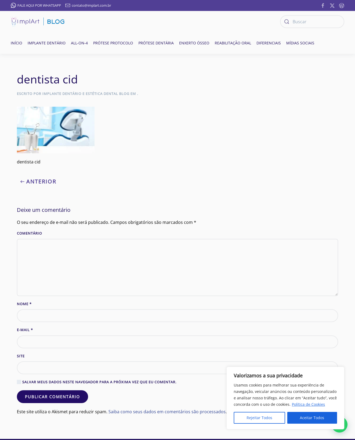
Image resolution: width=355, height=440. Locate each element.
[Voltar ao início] (37, 21)
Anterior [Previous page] (38, 181)
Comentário (29, 233)
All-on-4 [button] (79, 42)
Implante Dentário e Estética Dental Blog (85, 93)
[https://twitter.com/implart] (332, 5)
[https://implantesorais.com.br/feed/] (341, 5)
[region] (285, 398)
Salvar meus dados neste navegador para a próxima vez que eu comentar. (96, 382)
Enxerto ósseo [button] (194, 42)
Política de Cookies (308, 404)
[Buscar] (312, 21)
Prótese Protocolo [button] (113, 42)
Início (16, 42)
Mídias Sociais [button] (300, 42)
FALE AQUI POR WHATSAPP (36, 5)
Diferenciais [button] (268, 42)
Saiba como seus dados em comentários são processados (167, 412)
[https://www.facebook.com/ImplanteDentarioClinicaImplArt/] (323, 5)
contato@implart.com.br (88, 5)
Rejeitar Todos (259, 417)
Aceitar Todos (312, 417)
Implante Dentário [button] (47, 42)
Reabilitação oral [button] (233, 42)
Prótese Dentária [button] (156, 42)
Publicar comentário (52, 396)
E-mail (25, 329)
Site (21, 356)
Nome (24, 303)
